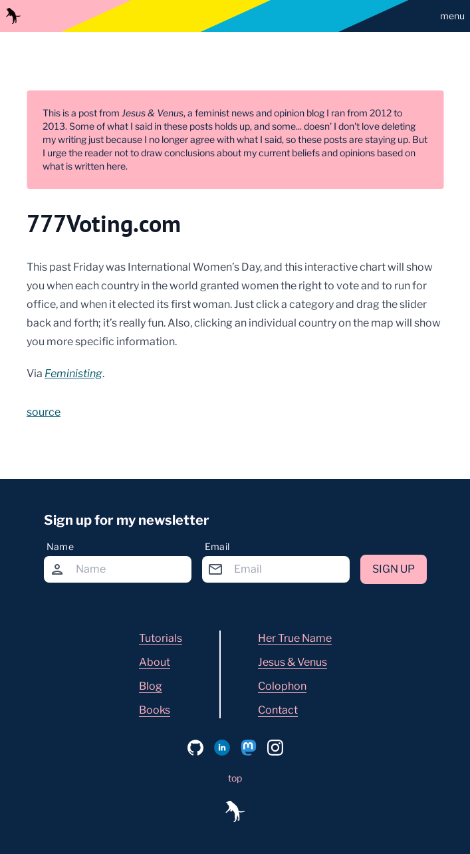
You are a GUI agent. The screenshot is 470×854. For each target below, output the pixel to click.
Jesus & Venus (292, 662)
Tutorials (160, 638)
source (43, 412)
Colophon (282, 686)
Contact (278, 710)
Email (217, 546)
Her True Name (295, 638)
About (154, 662)
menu (452, 15)
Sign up (393, 569)
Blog (150, 686)
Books (154, 710)
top (235, 777)
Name (60, 546)
